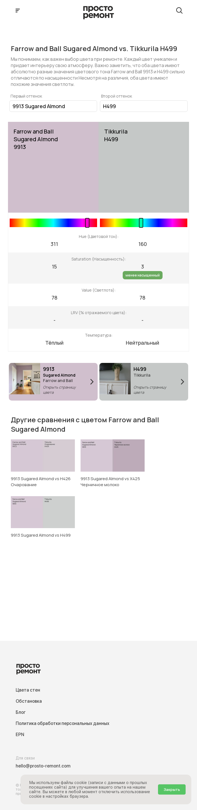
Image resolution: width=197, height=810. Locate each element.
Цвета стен (28, 690)
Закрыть (172, 789)
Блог (21, 712)
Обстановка (29, 701)
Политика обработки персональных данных (62, 723)
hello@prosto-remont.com (43, 766)
